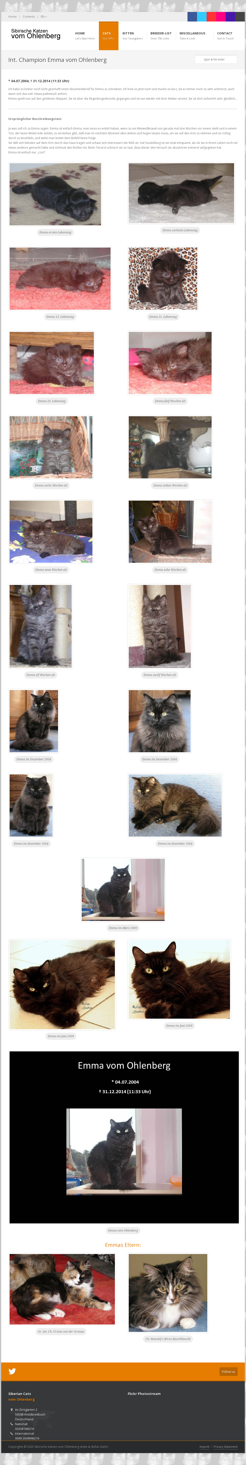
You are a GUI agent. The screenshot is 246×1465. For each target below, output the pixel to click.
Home (12, 17)
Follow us (228, 1371)
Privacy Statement (226, 1447)
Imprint (204, 1447)
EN (44, 16)
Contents (29, 17)
